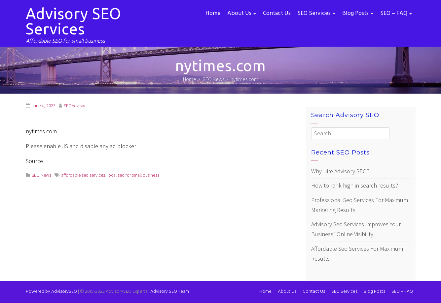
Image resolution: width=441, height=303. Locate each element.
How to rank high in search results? (354, 185)
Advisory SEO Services (73, 21)
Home (213, 13)
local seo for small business (133, 175)
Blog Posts (355, 13)
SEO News (41, 175)
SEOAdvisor (75, 105)
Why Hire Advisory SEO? (340, 171)
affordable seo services (83, 175)
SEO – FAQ (393, 13)
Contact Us (277, 13)
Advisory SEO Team (168, 291)
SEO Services (314, 13)
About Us (239, 13)
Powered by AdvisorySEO (51, 291)
